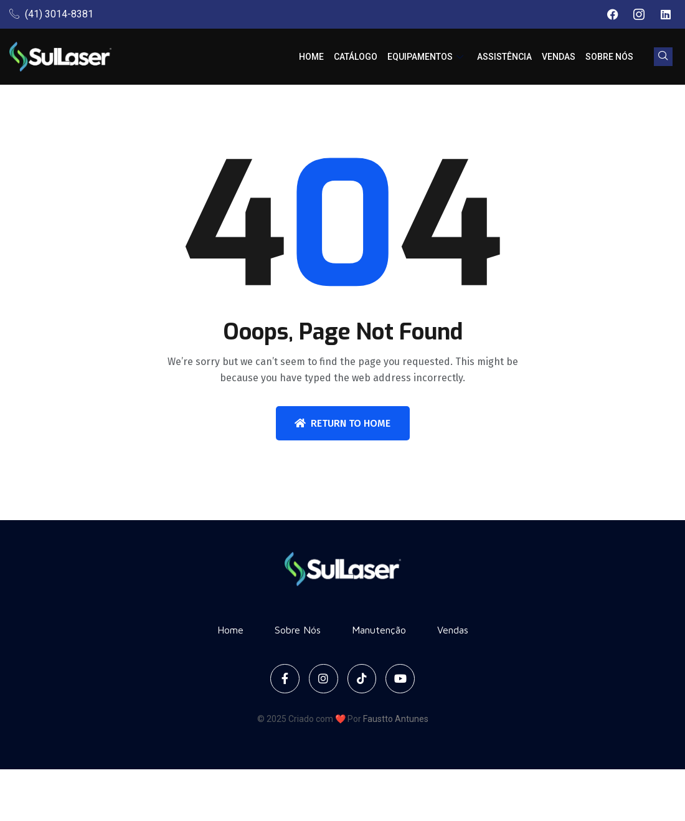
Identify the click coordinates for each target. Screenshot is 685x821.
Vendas (558, 57)
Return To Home (342, 423)
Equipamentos (425, 57)
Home (311, 57)
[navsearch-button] (663, 56)
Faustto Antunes (395, 719)
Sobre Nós (609, 57)
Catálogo (355, 57)
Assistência (504, 57)
